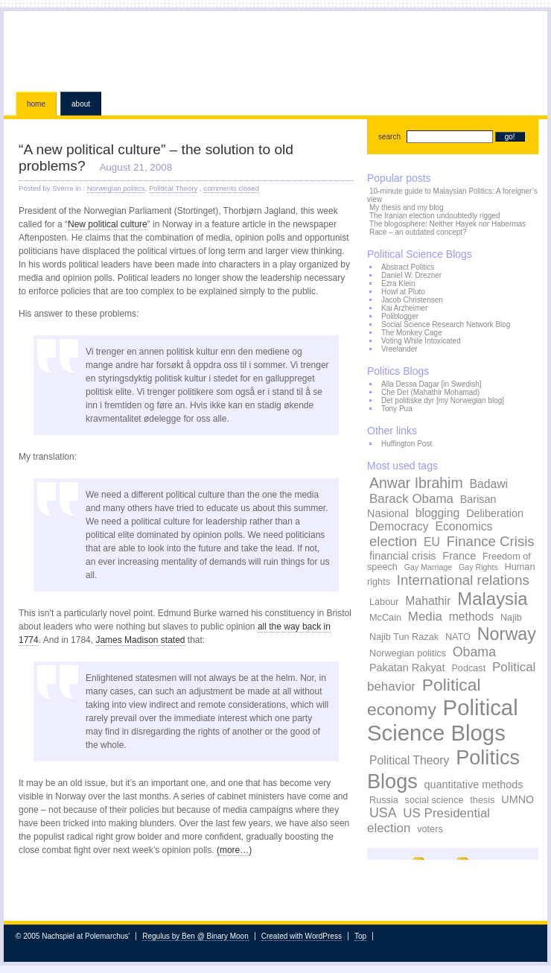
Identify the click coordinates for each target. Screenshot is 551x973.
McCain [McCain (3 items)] (385, 617)
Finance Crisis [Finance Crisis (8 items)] (491, 541)
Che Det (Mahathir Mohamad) (430, 392)
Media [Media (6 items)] (425, 616)
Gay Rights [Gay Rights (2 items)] (478, 566)
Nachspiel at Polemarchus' (275, 48)
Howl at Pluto (403, 292)
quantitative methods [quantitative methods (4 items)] (473, 784)
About (80, 104)
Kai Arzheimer (404, 308)
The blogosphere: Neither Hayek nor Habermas (447, 224)
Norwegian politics (116, 188)
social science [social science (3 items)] (434, 800)
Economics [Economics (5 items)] (463, 526)
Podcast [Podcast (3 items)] (468, 668)
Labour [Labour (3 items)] (384, 602)
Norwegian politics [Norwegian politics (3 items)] (407, 653)
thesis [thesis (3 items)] (482, 800)
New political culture (107, 224)
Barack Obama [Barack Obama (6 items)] (411, 499)
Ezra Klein (398, 283)
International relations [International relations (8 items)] (463, 580)
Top (360, 936)
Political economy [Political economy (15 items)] (424, 697)
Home (36, 104)
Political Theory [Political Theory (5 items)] (409, 760)
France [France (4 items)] (459, 556)
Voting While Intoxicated (421, 341)
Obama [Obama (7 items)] (474, 651)
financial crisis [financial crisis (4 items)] (402, 556)
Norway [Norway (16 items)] (506, 634)
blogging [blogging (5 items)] (437, 513)
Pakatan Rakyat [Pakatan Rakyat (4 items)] (407, 668)
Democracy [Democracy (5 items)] (399, 526)
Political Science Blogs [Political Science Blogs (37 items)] (442, 720)
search (389, 137)
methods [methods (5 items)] (471, 616)
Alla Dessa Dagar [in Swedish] (431, 384)
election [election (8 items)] (393, 541)
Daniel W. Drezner (411, 275)
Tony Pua (397, 409)
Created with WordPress (301, 936)
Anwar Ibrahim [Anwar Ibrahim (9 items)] (416, 483)
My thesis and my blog (406, 207)
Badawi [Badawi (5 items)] (488, 484)
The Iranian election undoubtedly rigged (434, 216)
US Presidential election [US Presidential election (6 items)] (428, 820)
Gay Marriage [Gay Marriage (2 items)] (428, 566)
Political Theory (173, 188)
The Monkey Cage (411, 333)
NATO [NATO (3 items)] (458, 637)
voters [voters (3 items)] (430, 829)
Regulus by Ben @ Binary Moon (195, 936)
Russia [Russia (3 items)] (383, 800)
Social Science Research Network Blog (445, 324)
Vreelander (399, 349)
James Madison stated (140, 640)
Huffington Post (406, 444)
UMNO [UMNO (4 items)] (517, 799)
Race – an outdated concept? (418, 232)
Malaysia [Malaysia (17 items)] (492, 599)
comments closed (231, 188)
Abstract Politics (407, 267)
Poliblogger (399, 316)
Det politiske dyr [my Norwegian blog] (442, 400)
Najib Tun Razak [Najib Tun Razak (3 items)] (404, 637)
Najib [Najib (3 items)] (511, 617)
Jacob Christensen (412, 300)
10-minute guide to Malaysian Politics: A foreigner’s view (452, 195)
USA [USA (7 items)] (383, 812)
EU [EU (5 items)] (432, 542)
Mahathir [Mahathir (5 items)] (427, 601)
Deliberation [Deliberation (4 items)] (494, 513)
